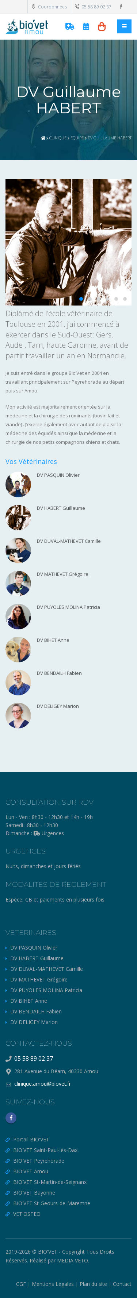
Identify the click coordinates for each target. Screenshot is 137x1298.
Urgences (49, 833)
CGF (21, 1283)
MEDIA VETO (72, 1260)
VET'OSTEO (27, 1213)
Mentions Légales (53, 1283)
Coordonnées (49, 7)
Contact (122, 1283)
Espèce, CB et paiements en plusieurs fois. (55, 899)
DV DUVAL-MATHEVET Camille (46, 968)
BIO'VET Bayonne (34, 1192)
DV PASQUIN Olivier (33, 947)
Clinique (57, 137)
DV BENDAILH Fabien (36, 1011)
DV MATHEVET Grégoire (39, 979)
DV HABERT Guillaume (37, 958)
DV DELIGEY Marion (34, 1022)
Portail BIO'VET (31, 1139)
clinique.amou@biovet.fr (42, 1083)
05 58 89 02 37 (93, 7)
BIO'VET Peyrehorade (38, 1160)
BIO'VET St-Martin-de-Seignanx (50, 1181)
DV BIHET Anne (28, 1000)
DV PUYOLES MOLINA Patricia (46, 990)
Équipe (77, 137)
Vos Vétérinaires (31, 461)
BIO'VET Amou (30, 1171)
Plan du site (93, 1283)
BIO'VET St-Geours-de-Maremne (51, 1203)
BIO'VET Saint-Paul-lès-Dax (45, 1150)
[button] (81, 299)
